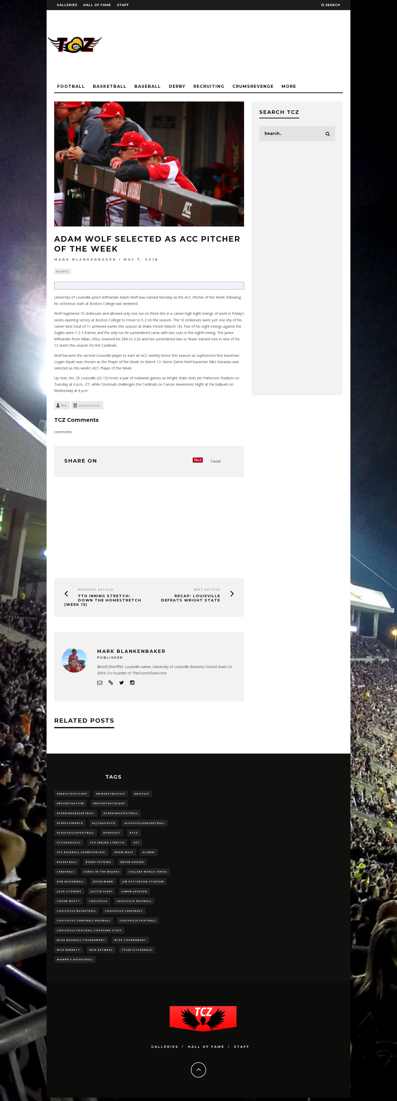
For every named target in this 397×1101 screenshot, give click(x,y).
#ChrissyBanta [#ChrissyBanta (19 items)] (70, 824)
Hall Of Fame (97, 5)
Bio (64, 406)
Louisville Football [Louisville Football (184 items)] (138, 923)
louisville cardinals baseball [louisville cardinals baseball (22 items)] (84, 923)
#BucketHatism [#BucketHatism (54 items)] (70, 804)
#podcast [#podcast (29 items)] (112, 834)
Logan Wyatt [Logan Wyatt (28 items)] (68, 903)
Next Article (207, 590)
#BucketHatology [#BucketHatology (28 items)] (109, 804)
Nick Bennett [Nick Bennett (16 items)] (68, 952)
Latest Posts (89, 406)
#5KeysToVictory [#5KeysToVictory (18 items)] (72, 794)
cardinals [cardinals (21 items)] (66, 873)
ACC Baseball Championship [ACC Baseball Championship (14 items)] (81, 853)
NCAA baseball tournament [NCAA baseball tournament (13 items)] (81, 943)
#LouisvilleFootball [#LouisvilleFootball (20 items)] (75, 834)
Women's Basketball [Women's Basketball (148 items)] (75, 962)
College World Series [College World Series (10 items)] (148, 873)
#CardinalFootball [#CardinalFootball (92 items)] (121, 814)
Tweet (215, 462)
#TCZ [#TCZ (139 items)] (134, 834)
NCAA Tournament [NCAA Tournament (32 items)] (130, 943)
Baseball (147, 86)
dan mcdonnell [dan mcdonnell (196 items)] (70, 883)
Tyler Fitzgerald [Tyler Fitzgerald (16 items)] (137, 952)
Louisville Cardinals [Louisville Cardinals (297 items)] (124, 913)
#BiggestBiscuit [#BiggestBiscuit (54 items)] (110, 794)
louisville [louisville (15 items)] (98, 903)
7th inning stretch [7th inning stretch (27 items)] (107, 843)
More (289, 86)
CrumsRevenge (253, 86)
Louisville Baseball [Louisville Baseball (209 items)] (134, 903)
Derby (177, 86)
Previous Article (95, 590)
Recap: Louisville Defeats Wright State (190, 598)
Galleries (67, 5)
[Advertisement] (258, 45)
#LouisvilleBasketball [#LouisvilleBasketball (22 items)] (145, 824)
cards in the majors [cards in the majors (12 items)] (102, 873)
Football (71, 86)
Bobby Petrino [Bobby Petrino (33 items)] (98, 863)
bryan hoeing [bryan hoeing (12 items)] (132, 863)
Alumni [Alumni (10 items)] (149, 853)
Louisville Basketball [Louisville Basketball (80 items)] (76, 913)
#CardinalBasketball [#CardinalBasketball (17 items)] (75, 814)
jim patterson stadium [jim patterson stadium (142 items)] (143, 883)
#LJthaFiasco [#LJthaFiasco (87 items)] (103, 824)
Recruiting (209, 86)
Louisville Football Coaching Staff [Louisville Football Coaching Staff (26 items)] (89, 933)
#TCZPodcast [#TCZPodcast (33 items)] (69, 843)
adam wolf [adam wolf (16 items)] (123, 853)
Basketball (110, 86)
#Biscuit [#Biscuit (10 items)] (142, 794)
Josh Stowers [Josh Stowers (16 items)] (69, 893)
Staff (123, 5)
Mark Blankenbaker (85, 259)
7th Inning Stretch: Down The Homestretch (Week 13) (102, 601)
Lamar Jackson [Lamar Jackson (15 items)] (134, 893)
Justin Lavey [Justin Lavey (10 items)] (101, 893)
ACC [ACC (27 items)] (137, 843)
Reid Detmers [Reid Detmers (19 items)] (101, 952)
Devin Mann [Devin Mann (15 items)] (103, 883)
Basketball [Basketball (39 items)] (67, 863)
